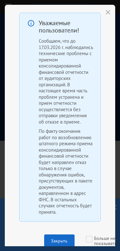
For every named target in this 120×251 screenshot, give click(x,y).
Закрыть (59, 241)
